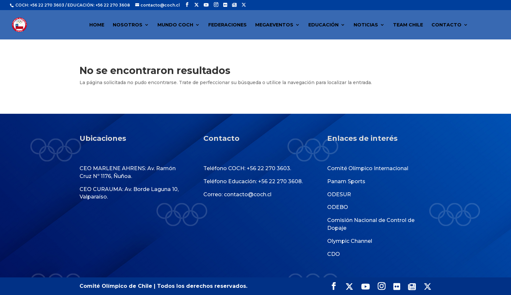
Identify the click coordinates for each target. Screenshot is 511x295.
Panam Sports (346, 181)
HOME (96, 25)
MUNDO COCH (175, 25)
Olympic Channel (349, 241)
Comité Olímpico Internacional (367, 168)
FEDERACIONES (227, 25)
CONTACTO (446, 25)
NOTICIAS (366, 25)
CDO (333, 254)
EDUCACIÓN (323, 25)
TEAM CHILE (408, 25)
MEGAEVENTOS (274, 25)
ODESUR (339, 194)
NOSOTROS (127, 25)
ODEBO (337, 207)
